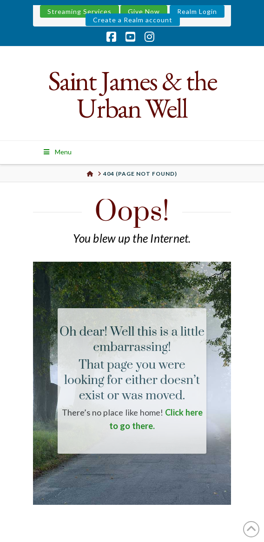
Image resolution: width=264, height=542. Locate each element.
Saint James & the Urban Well (132, 94)
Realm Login (197, 11)
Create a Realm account (132, 20)
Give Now (144, 11)
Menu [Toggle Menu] (57, 152)
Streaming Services (79, 11)
